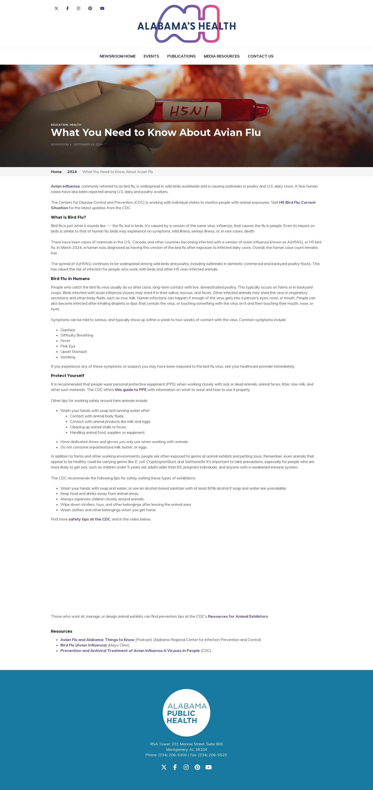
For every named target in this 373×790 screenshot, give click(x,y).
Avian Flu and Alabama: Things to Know (97, 639)
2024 (72, 171)
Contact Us (261, 56)
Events (151, 56)
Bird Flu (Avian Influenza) (83, 645)
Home (56, 171)
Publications (181, 56)
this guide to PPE (131, 389)
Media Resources (222, 56)
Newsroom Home (118, 56)
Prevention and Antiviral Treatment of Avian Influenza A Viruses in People (130, 650)
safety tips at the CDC (89, 519)
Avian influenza (65, 186)
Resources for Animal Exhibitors (238, 616)
